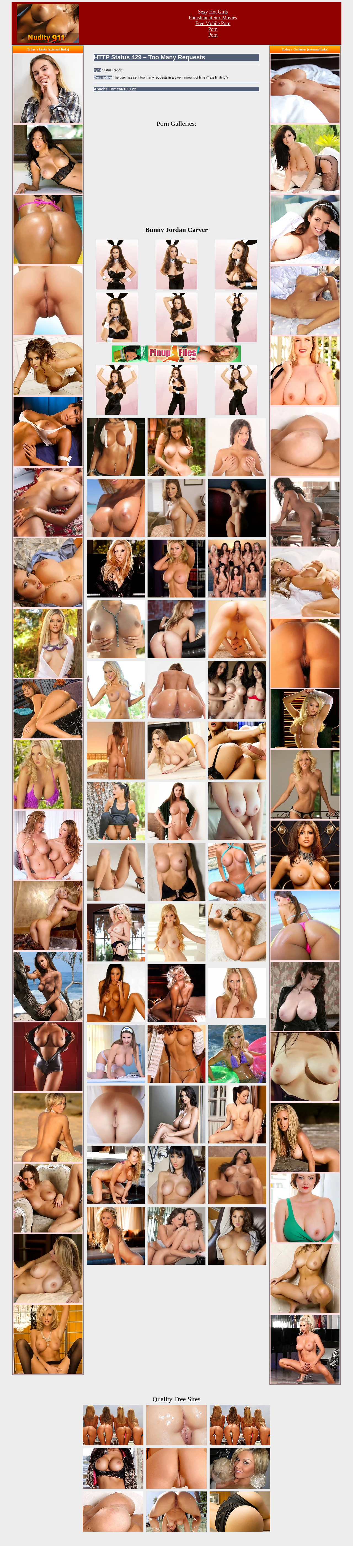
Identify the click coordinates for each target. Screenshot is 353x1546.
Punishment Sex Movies (213, 17)
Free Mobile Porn (213, 23)
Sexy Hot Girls (213, 12)
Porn (213, 29)
